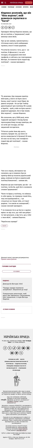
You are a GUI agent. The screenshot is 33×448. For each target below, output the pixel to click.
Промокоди (16, 370)
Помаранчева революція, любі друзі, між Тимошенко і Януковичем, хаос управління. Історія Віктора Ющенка (16, 296)
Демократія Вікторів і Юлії (13, 284)
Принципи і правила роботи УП (16, 366)
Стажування (22, 368)
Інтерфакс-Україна (12, 401)
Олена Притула (22, 429)
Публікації (11, 7)
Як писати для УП (12, 368)
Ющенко (4, 225)
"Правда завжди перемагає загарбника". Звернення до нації (15, 289)
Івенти (22, 359)
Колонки (19, 7)
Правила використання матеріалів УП (16, 361)
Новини (3, 7)
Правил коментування (8, 259)
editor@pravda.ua (21, 430)
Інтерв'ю (26, 7)
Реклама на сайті (13, 359)
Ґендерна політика (21, 363)
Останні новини (9, 309)
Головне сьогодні (9, 266)
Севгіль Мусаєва (22, 427)
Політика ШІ (9, 363)
